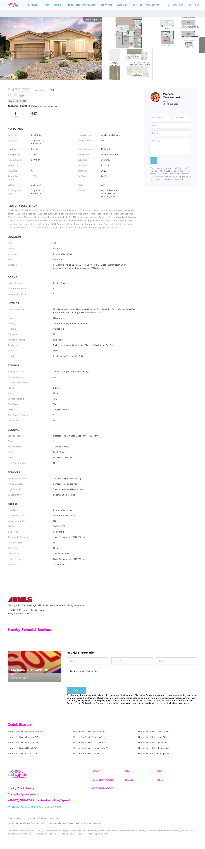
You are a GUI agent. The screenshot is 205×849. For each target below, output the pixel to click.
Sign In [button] (194, 5)
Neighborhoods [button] (81, 5)
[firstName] (159, 118)
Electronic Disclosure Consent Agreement (145, 695)
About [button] (122, 5)
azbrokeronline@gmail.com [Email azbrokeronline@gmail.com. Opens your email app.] (57, 800)
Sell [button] (58, 5)
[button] (13, 5)
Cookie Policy (42, 823)
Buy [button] (46, 5)
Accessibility (98, 823)
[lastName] (181, 118)
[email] (170, 125)
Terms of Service (180, 700)
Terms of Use (161, 179)
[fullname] (87, 660)
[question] (170, 146)
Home (33, 5)
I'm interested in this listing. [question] (132, 675)
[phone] (170, 133)
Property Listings (75, 823)
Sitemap (87, 823)
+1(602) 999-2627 (170, 104)
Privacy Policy (177, 179)
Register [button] (175, 5)
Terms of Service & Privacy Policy (22, 823)
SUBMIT (76, 690)
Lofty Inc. (22, 818)
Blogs (106, 5)
